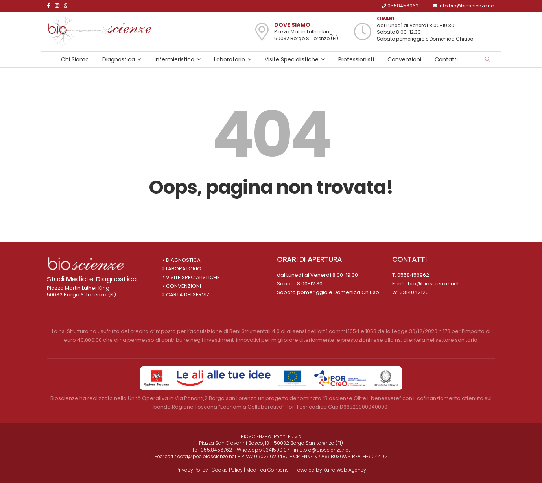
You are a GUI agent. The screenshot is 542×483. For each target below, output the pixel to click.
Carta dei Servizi (188, 294)
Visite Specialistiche (292, 59)
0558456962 (413, 275)
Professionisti (356, 59)
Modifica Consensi (268, 469)
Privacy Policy (192, 469)
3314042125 (414, 292)
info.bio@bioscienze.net (428, 283)
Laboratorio (229, 59)
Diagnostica (118, 59)
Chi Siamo (75, 59)
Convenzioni (404, 59)
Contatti (446, 59)
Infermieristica (174, 59)
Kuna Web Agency (344, 469)
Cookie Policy (227, 469)
